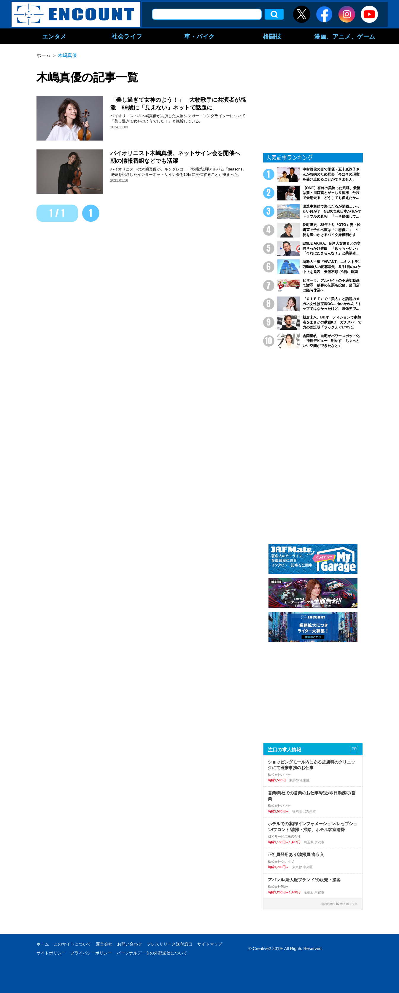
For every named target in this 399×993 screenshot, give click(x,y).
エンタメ (54, 36)
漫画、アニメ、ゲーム (344, 36)
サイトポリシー (51, 953)
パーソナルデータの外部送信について (152, 953)
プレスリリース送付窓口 (170, 944)
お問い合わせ (129, 944)
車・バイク (199, 36)
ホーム (42, 944)
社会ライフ (127, 36)
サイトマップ (209, 944)
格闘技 (272, 36)
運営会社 (104, 944)
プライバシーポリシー (91, 953)
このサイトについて (72, 944)
